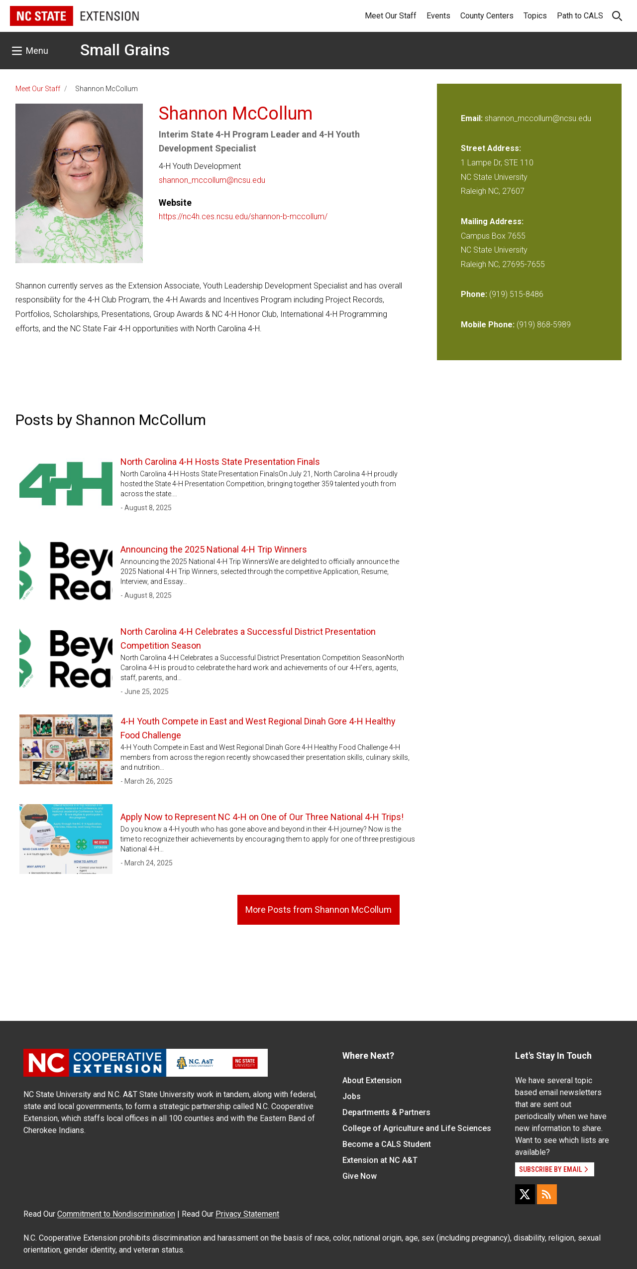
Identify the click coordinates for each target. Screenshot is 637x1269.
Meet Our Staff (391, 15)
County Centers (487, 15)
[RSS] (547, 1194)
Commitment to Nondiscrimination (116, 1214)
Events (438, 15)
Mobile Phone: (488, 324)
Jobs (351, 1096)
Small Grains (125, 49)
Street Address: (491, 148)
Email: (473, 118)
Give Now (359, 1176)
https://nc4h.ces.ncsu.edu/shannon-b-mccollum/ (243, 216)
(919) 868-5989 (544, 324)
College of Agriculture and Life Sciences (416, 1128)
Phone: (474, 294)
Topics (535, 15)
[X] (525, 1194)
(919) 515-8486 (516, 294)
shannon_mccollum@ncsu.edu (212, 180)
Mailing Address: (492, 221)
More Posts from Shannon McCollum (318, 909)
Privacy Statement (247, 1214)
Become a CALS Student (386, 1144)
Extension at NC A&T (380, 1160)
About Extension (372, 1080)
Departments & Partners (386, 1112)
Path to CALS (580, 15)
